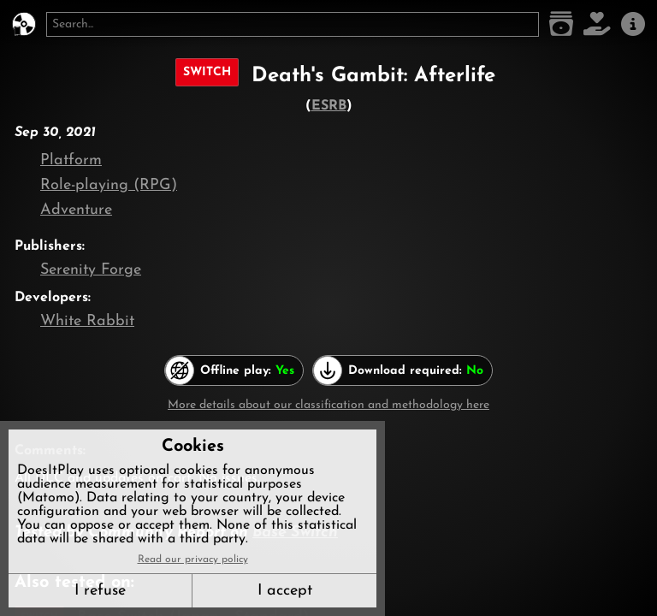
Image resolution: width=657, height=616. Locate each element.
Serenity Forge (90, 270)
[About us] (633, 24)
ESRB (328, 106)
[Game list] (561, 24)
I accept (284, 591)
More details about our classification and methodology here (328, 405)
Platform (71, 160)
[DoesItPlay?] (24, 24)
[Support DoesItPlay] (597, 24)
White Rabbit (87, 321)
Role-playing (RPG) (108, 185)
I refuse (100, 591)
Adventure (76, 210)
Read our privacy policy (193, 559)
